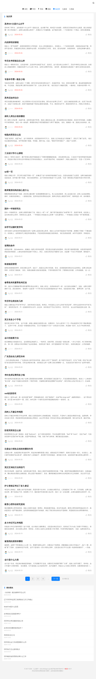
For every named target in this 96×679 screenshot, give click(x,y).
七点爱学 (48, 4)
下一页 (55, 580)
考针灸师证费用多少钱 (14, 376)
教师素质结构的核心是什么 (16, 192)
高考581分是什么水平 (14, 25)
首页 (24, 9)
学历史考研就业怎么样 (14, 62)
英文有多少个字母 (12, 321)
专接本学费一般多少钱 (14, 81)
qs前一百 (8, 173)
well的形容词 (10, 395)
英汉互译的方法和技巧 (14, 469)
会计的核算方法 (11, 339)
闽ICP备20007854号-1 (57, 670)
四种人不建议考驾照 (13, 413)
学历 (33, 9)
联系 (66, 670)
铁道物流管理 (10, 266)
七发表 (64, 9)
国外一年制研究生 (12, 210)
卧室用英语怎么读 (12, 432)
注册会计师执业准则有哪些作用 (18, 450)
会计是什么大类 (11, 561)
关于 (70, 670)
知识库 (56, 9)
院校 (48, 9)
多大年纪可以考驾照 (13, 524)
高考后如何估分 (11, 99)
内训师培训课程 (11, 44)
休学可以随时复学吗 (13, 229)
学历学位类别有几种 (13, 303)
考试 (40, 9)
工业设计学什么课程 (13, 155)
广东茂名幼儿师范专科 (14, 358)
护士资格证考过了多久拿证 (16, 487)
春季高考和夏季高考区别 (15, 284)
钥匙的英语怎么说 (12, 136)
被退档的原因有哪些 (13, 543)
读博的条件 (9, 247)
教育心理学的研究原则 (14, 506)
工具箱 (71, 9)
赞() (89, 36)
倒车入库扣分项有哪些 (14, 118)
